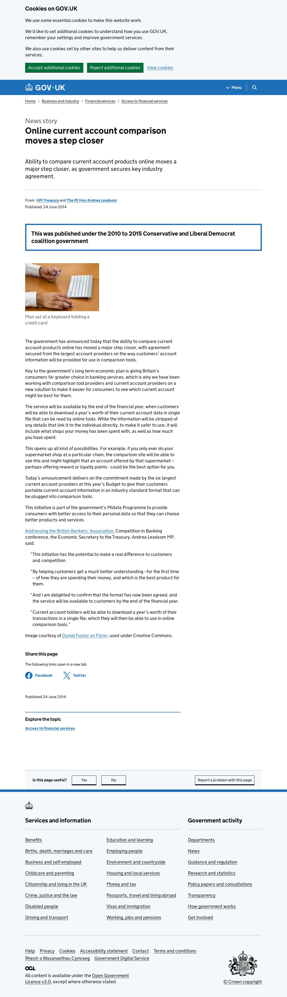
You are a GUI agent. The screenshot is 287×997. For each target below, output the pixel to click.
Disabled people (41, 906)
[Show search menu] (254, 87)
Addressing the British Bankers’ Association (69, 531)
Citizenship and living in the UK (56, 884)
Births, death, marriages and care (58, 851)
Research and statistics (211, 873)
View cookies (160, 67)
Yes (89, 780)
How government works (212, 906)
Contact (140, 951)
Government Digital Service (121, 958)
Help (30, 951)
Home (30, 101)
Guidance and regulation (212, 862)
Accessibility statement (104, 951)
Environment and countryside (136, 862)
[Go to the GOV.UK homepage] (45, 87)
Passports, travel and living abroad (141, 895)
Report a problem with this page (225, 780)
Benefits (33, 840)
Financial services (100, 101)
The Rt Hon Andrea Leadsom (92, 200)
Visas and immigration (128, 906)
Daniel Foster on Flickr (84, 635)
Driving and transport (46, 917)
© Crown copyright (242, 981)
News (194, 851)
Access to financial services (145, 101)
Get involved (200, 917)
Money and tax (121, 884)
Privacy (47, 951)
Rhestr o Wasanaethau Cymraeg (57, 958)
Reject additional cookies (115, 67)
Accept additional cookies (54, 67)
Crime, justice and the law (51, 895)
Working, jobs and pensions (134, 917)
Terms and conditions (175, 951)
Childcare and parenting (49, 873)
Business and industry (60, 101)
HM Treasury (47, 200)
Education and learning (130, 840)
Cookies (67, 951)
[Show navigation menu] (234, 87)
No (118, 780)
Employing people (125, 851)
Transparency (201, 895)
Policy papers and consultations (220, 884)
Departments (201, 840)
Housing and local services (133, 873)
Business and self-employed (53, 862)
